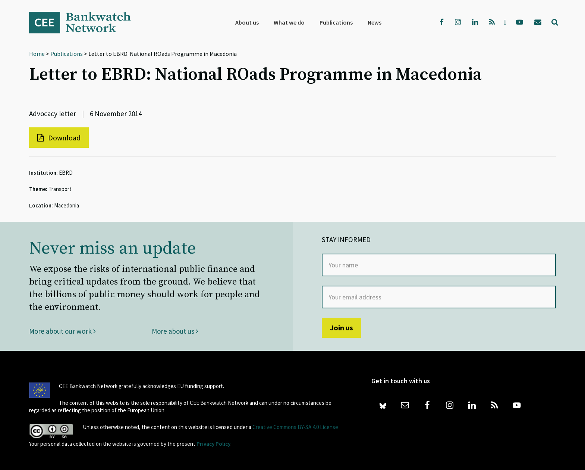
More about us (175, 331)
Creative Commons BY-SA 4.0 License (295, 427)
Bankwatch (85, 22)
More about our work (62, 331)
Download (59, 137)
